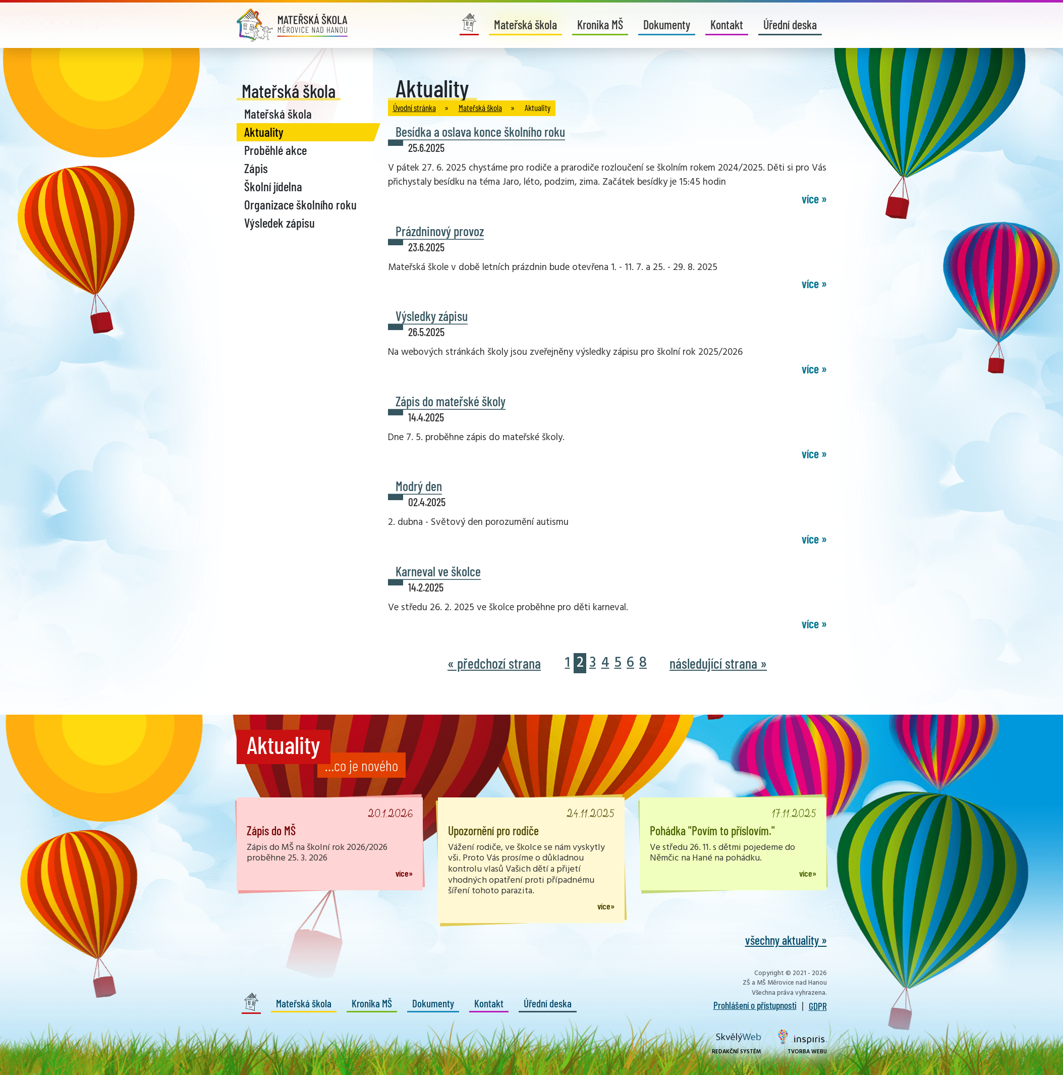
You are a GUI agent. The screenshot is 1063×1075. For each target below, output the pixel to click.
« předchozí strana (494, 663)
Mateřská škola (525, 24)
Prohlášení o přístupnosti (755, 1005)
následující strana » (718, 663)
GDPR (818, 1006)
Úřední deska (790, 24)
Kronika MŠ (600, 24)
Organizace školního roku (300, 204)
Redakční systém (736, 1044)
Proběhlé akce (275, 149)
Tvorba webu (802, 1043)
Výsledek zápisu (279, 222)
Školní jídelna (273, 186)
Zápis (256, 168)
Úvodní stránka (414, 107)
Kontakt (726, 24)
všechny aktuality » (786, 940)
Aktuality (264, 131)
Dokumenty (666, 24)
